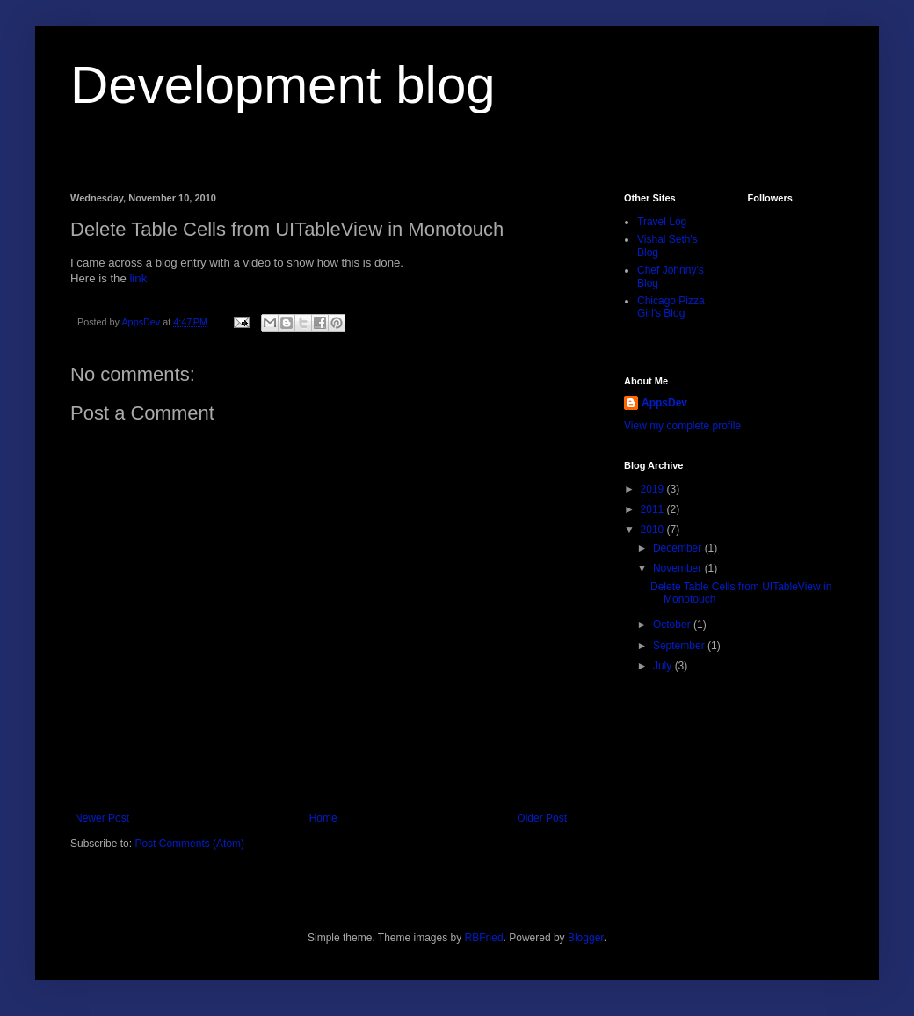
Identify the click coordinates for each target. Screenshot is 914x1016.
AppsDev (664, 403)
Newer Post (102, 818)
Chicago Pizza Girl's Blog (671, 307)
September (680, 646)
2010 (654, 529)
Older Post (542, 818)
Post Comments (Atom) (189, 843)
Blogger (586, 938)
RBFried (484, 938)
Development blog (283, 84)
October (673, 624)
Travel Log (661, 222)
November (679, 568)
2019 (654, 489)
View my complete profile (682, 426)
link (138, 278)
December (679, 548)
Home (323, 818)
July (664, 666)
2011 (654, 509)
